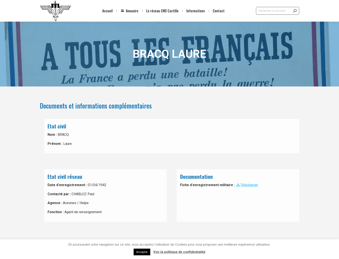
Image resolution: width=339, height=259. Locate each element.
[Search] (277, 11)
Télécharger (247, 185)
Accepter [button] (142, 252)
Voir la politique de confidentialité (179, 252)
